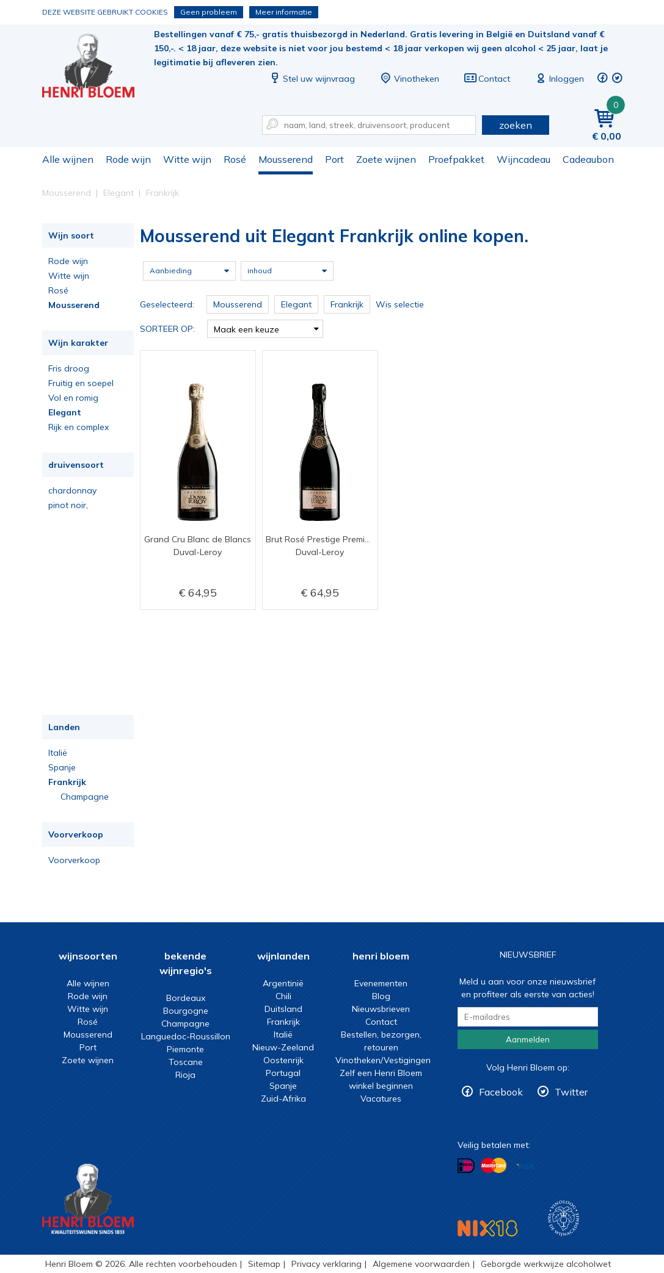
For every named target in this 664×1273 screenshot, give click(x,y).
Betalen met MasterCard (493, 1166)
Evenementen (380, 983)
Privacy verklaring (326, 1263)
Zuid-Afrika (283, 1098)
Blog (381, 996)
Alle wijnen (67, 159)
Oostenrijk (283, 1060)
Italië (57, 752)
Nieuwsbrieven (381, 1008)
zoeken (515, 125)
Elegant (64, 412)
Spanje (62, 767)
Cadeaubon (588, 159)
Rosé (235, 159)
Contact (487, 78)
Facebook (501, 1092)
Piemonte (185, 1049)
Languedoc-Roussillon (185, 1036)
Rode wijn (128, 159)
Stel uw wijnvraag (311, 78)
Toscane (186, 1061)
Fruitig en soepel (81, 383)
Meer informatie (283, 11)
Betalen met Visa (525, 1166)
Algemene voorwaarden (421, 1263)
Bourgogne (185, 1010)
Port (334, 159)
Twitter (571, 1092)
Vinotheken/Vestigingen (383, 1060)
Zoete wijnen (386, 159)
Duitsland (283, 1008)
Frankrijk (67, 781)
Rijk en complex (78, 426)
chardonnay (72, 490)
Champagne (84, 796)
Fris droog (68, 368)
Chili (283, 996)
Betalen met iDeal (466, 1166)
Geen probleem (208, 11)
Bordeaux (185, 997)
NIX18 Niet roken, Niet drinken (487, 1228)
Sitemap (264, 1263)
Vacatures (380, 1098)
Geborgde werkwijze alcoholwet (546, 1263)
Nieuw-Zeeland (283, 1047)
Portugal (283, 1072)
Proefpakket (456, 159)
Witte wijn (187, 159)
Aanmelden (528, 1039)
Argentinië (283, 983)
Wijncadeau (523, 159)
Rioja (185, 1074)
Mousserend (285, 159)
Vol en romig (73, 397)
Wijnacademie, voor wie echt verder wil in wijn (563, 1218)
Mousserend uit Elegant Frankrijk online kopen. (96, 67)
